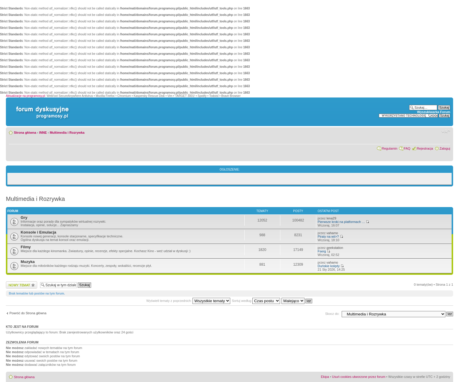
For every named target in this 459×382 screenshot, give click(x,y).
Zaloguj (445, 148)
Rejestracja (425, 148)
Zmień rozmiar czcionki (446, 131)
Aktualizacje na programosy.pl (25, 95)
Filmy (26, 247)
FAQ (407, 148)
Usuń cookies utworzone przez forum (358, 376)
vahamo (332, 233)
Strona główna (25, 132)
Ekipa (325, 376)
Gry (24, 217)
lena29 (331, 218)
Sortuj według (256, 300)
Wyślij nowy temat (21, 285)
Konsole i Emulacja (38, 232)
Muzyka (28, 261)
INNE (43, 132)
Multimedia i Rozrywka (67, 132)
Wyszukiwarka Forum (433, 112)
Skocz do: (332, 313)
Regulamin (389, 148)
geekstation (335, 247)
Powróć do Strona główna (27, 313)
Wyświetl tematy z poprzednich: (188, 300)
